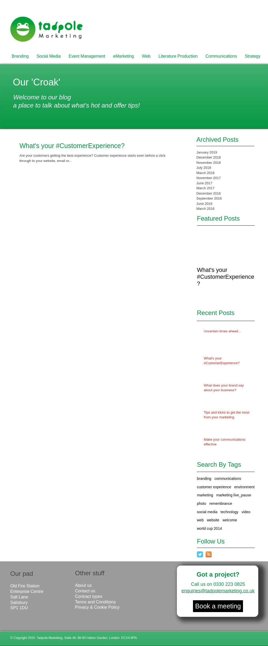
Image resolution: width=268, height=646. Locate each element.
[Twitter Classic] (200, 554)
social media (207, 512)
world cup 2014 (209, 528)
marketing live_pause (233, 495)
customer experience (214, 487)
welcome (229, 520)
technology (230, 512)
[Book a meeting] (218, 606)
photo (201, 503)
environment (244, 487)
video (246, 512)
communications (228, 478)
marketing (205, 495)
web (200, 520)
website (213, 520)
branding (204, 478)
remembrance (220, 503)
